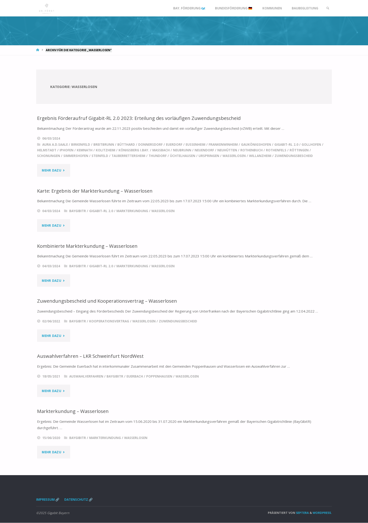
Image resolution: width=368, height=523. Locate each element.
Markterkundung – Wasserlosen (73, 411)
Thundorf (158, 156)
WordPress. (322, 513)
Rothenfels (276, 150)
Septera (302, 513)
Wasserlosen (234, 156)
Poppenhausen (159, 376)
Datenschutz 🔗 (79, 499)
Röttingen (299, 150)
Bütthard (126, 144)
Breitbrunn (103, 144)
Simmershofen (75, 156)
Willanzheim (260, 156)
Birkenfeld (80, 144)
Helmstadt (46, 150)
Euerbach (134, 376)
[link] (327, 8)
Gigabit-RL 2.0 (286, 144)
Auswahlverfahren (86, 376)
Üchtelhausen (182, 156)
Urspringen (209, 156)
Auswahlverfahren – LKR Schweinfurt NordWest (91, 356)
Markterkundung (132, 211)
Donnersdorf (150, 144)
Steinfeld (100, 156)
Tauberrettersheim (128, 156)
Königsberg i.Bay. (134, 150)
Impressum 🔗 (48, 499)
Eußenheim (195, 144)
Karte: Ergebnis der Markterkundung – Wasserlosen (95, 190)
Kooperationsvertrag (109, 321)
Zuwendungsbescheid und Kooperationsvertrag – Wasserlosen (107, 301)
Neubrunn (182, 150)
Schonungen (48, 156)
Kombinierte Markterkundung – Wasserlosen (88, 246)
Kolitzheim (105, 150)
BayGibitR (77, 211)
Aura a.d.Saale (55, 144)
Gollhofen (311, 144)
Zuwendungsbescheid (294, 156)
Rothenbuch (251, 150)
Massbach (161, 150)
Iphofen (66, 150)
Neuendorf (204, 150)
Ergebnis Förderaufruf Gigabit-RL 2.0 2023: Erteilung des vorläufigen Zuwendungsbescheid (139, 118)
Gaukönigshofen (256, 144)
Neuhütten (227, 150)
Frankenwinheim (223, 144)
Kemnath (84, 150)
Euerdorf (174, 144)
